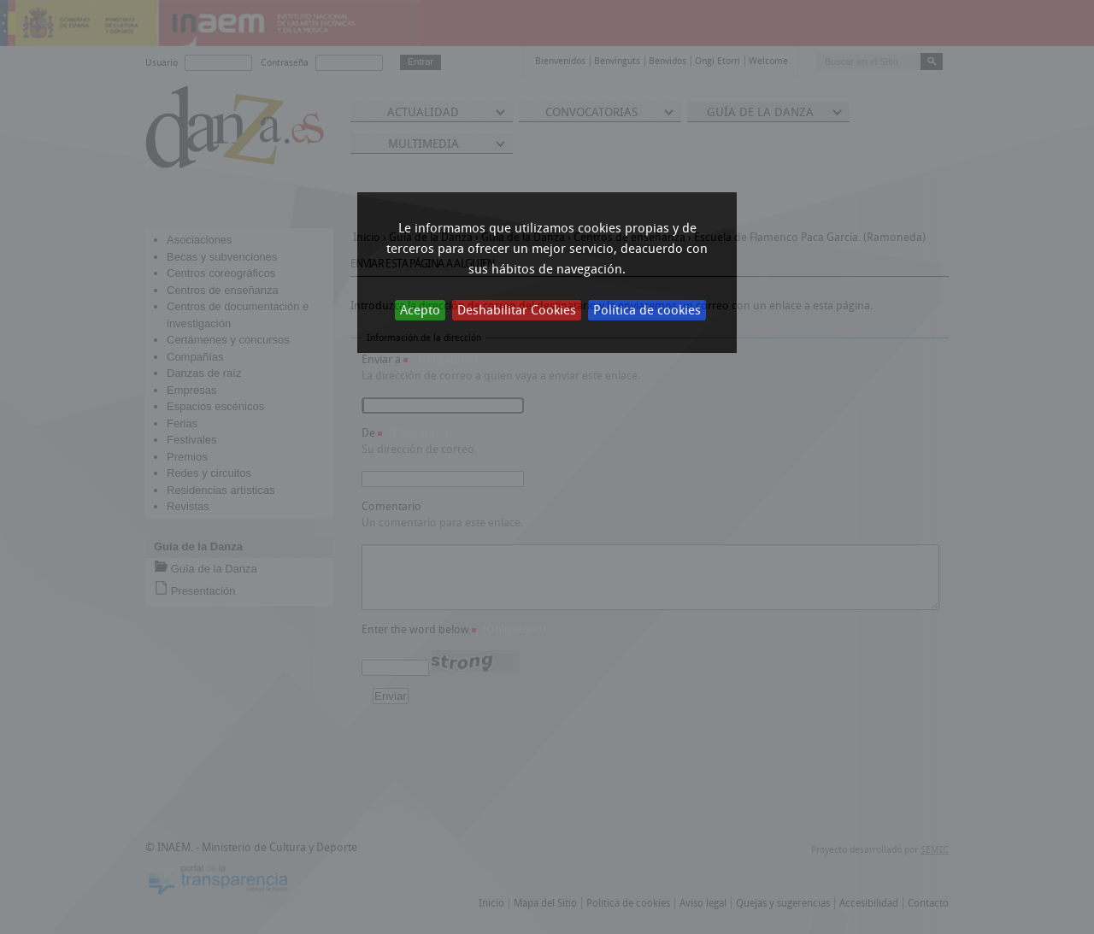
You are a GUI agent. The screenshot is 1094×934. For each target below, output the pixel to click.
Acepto (420, 310)
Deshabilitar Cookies (516, 310)
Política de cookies (647, 310)
